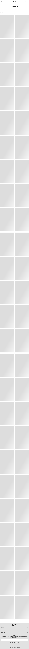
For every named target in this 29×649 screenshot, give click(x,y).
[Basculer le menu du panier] (27, 1)
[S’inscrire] (27, 640)
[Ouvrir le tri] (27, 13)
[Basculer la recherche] (3, 1)
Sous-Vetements (7, 10)
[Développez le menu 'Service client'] (14, 632)
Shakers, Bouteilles (18, 10)
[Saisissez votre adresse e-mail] (13, 640)
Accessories (2, 10)
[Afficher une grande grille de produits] (1, 13)
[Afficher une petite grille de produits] (2, 13)
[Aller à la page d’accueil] (14, 1)
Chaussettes (12, 10)
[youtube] (18, 642)
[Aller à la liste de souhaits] (26, 1)
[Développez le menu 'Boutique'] (14, 627)
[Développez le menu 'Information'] (14, 630)
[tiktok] (16, 642)
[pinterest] (14, 642)
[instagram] (12, 642)
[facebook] (10, 642)
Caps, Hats (23, 10)
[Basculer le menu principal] (1, 1)
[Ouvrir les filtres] (24, 13)
